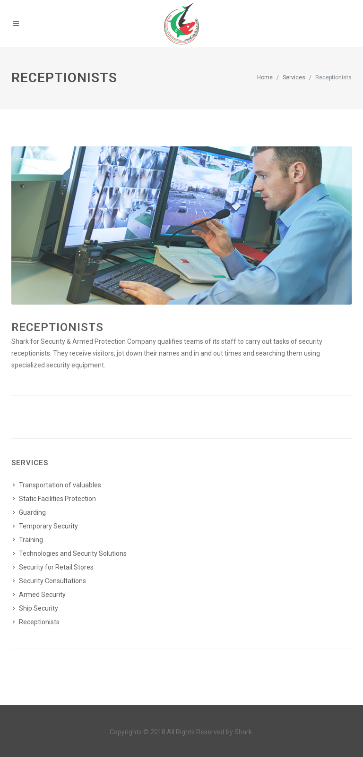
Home (265, 77)
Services (294, 77)
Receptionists (57, 327)
